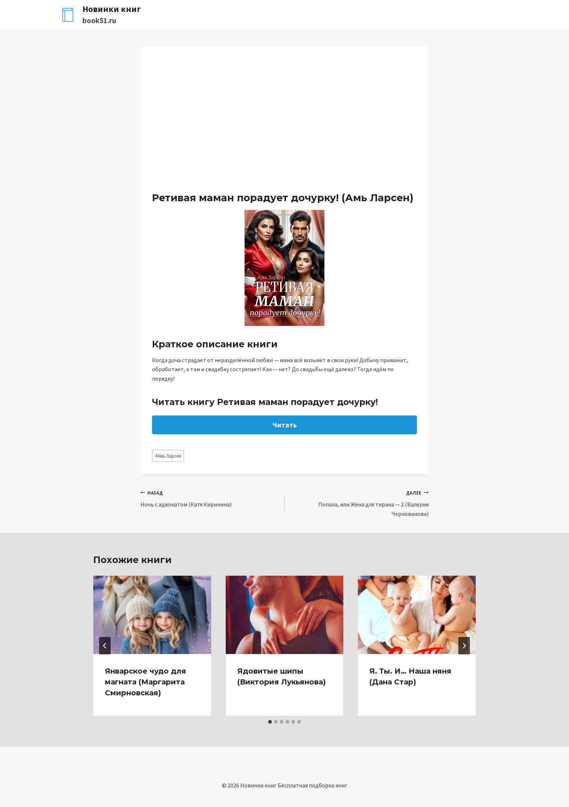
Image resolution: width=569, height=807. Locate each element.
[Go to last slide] (105, 645)
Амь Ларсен (168, 456)
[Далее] (464, 645)
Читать (285, 424)
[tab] (270, 722)
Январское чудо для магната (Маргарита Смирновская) (145, 682)
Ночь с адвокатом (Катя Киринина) (209, 498)
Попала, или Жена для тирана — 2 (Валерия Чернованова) (359, 502)
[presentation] (152, 615)
